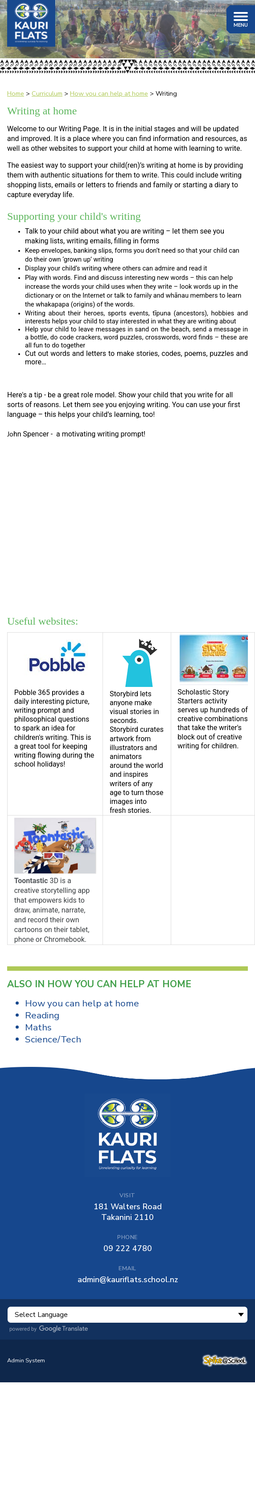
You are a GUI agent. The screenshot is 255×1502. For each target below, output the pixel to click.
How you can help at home (109, 93)
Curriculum (47, 93)
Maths (38, 1027)
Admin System (26, 1361)
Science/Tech (53, 1039)
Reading (42, 1015)
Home (15, 93)
